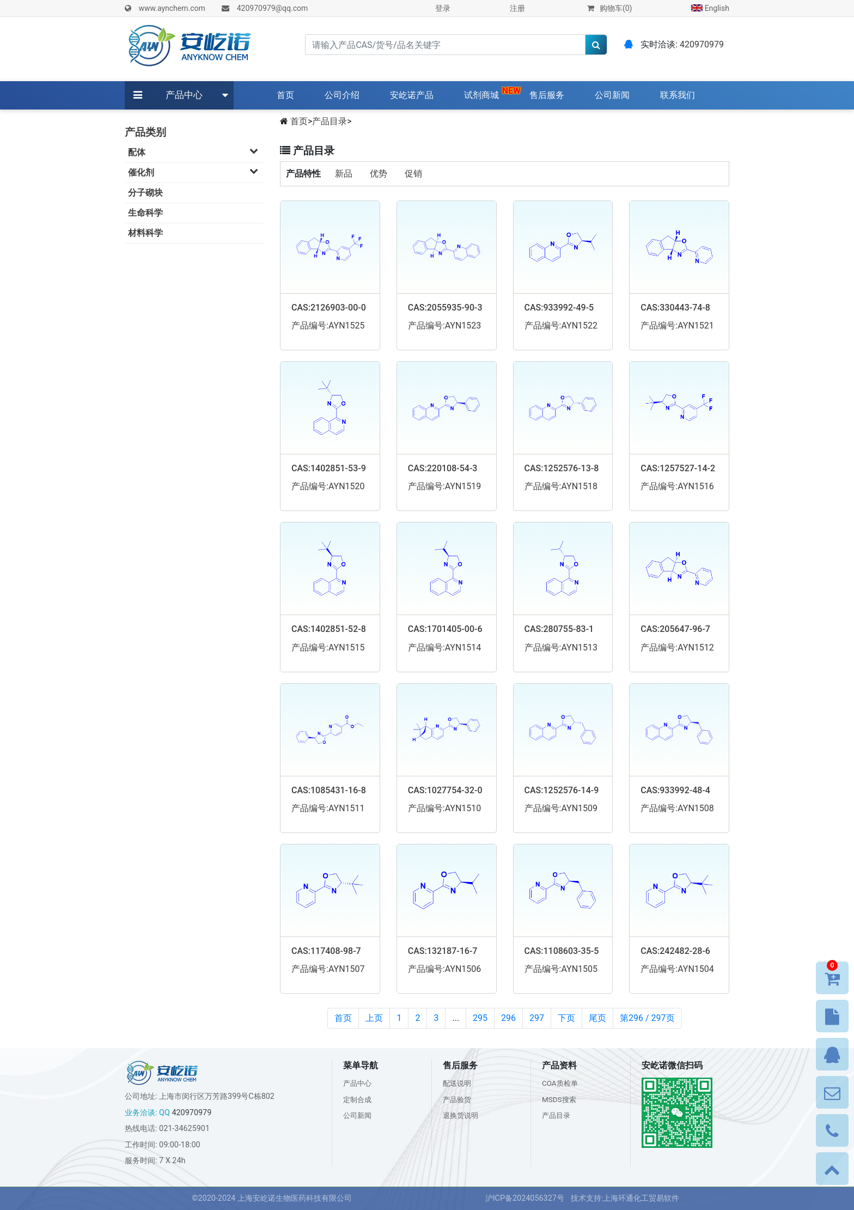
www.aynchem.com (171, 8)
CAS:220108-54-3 (443, 468)
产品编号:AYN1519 (444, 486)
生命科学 (145, 213)
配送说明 (458, 1083)
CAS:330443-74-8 (675, 307)
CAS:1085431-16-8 (328, 790)
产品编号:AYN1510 (444, 808)
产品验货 (458, 1099)
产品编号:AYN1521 (677, 325)
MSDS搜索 (560, 1099)
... (455, 1018)
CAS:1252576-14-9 (561, 790)
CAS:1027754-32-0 (445, 790)
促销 (413, 173)
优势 (378, 173)
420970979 (702, 44)
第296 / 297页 (647, 1018)
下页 (566, 1018)
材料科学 (145, 233)
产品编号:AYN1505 (561, 969)
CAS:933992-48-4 (675, 790)
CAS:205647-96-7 (675, 629)
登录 (442, 8)
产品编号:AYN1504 (677, 969)
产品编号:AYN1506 (444, 969)
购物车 (609, 8)
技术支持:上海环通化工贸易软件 (625, 1198)
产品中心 (184, 94)
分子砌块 (145, 192)
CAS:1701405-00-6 (445, 629)
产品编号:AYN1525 (328, 325)
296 (508, 1018)
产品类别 (145, 132)
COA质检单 (561, 1083)
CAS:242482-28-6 (675, 951)
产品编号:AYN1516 (677, 486)
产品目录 (329, 121)
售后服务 (546, 95)
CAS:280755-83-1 (559, 629)
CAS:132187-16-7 (443, 951)
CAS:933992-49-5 (559, 307)
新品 (343, 173)
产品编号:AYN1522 (561, 325)
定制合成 (358, 1099)
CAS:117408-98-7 (326, 951)
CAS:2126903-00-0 (328, 307)
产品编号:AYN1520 (328, 486)
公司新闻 (612, 95)
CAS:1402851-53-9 (328, 468)
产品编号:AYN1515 (328, 647)
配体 (196, 151)
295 (480, 1018)
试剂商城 (481, 95)
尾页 (597, 1018)
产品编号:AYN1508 (677, 808)
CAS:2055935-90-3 (445, 307)
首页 (287, 94)
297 (536, 1018)
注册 (517, 8)
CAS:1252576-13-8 (561, 468)
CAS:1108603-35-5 (561, 951)
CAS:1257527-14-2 (677, 468)
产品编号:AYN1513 (561, 647)
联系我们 (677, 95)
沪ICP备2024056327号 (524, 1198)
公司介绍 (342, 95)
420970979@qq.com (272, 8)
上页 (374, 1018)
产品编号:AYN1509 (561, 808)
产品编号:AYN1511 (328, 808)
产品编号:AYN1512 (677, 647)
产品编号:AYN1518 (561, 486)
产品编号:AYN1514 (444, 647)
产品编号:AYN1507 (328, 969)
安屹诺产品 (412, 95)
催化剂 (196, 172)
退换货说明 (462, 1115)
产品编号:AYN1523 (444, 325)
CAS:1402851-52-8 (328, 629)
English (710, 8)
